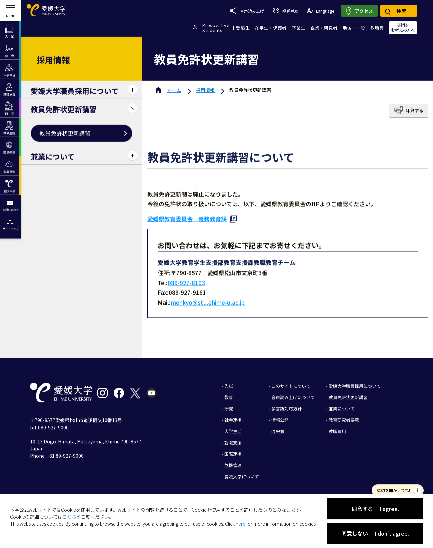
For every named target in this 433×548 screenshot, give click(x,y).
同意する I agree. (375, 509)
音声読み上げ (247, 10)
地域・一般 (354, 28)
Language (320, 11)
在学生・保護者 (271, 28)
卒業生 (298, 28)
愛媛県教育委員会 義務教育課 (187, 219)
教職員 (377, 28)
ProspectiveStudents (215, 27)
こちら (69, 516)
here (240, 523)
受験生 (243, 28)
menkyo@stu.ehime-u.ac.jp (208, 302)
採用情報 (205, 90)
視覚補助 (285, 11)
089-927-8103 (186, 282)
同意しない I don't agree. (375, 533)
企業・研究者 (324, 28)
